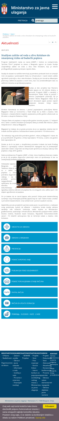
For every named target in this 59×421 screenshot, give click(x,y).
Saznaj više (40, 418)
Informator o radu (17, 369)
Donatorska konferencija (47, 369)
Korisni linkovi (34, 366)
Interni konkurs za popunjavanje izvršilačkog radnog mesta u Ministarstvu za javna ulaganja (36, 380)
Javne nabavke (16, 364)
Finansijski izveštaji (17, 383)
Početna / (6, 34)
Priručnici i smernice (17, 379)
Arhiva (44, 353)
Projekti (35, 355)
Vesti (34, 358)
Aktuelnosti (36, 353)
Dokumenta (17, 353)
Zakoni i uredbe (16, 356)
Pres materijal (34, 361)
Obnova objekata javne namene (45, 391)
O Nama (6, 355)
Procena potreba (45, 374)
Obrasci (17, 360)
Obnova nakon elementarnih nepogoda (47, 381)
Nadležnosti (7, 358)
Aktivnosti (26, 353)
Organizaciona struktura (6, 364)
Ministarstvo (7, 353)
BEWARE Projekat (26, 356)
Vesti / (13, 34)
